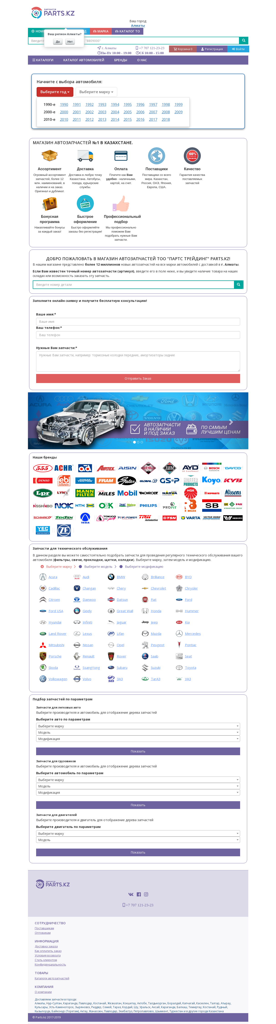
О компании (43, 992)
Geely (87, 611)
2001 (77, 111)
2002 (89, 111)
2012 (89, 119)
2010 (64, 119)
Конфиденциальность (50, 964)
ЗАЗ (120, 679)
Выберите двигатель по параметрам (68, 827)
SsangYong (91, 667)
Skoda (53, 667)
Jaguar (122, 622)
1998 (166, 104)
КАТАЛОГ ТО (127, 31)
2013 (102, 119)
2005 (128, 111)
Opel (120, 645)
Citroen (54, 599)
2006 (140, 111)
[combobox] (138, 726)
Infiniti (87, 622)
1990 (64, 104)
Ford (188, 599)
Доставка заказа (46, 946)
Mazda (156, 633)
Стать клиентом (46, 960)
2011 (77, 119)
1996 (140, 104)
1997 (153, 104)
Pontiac (190, 645)
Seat (188, 656)
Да (58, 41)
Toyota (190, 667)
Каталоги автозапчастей (52, 978)
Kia (187, 622)
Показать (138, 751)
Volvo (87, 679)
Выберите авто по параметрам (63, 719)
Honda (156, 611)
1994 (115, 104)
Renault (88, 656)
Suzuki (155, 667)
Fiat (154, 599)
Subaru (122, 667)
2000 (64, 111)
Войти (238, 49)
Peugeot (157, 645)
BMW (121, 577)
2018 (166, 119)
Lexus (87, 633)
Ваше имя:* (46, 314)
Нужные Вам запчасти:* (56, 348)
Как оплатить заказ (48, 951)
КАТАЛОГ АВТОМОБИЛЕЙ (83, 60)
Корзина (183, 49)
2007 (153, 111)
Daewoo (89, 599)
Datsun (122, 599)
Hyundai (55, 622)
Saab (154, 656)
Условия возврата (48, 955)
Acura (53, 577)
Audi (86, 577)
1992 (89, 104)
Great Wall (125, 611)
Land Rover (58, 633)
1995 (128, 104)
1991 (77, 104)
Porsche (55, 656)
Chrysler (191, 588)
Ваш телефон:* (49, 327)
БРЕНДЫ (120, 60)
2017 (153, 119)
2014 (115, 119)
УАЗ (188, 679)
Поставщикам (44, 928)
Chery (121, 588)
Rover (121, 656)
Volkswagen (58, 679)
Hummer (192, 611)
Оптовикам (43, 933)
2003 (102, 111)
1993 (102, 104)
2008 (166, 111)
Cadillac (54, 588)
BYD (188, 577)
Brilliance (157, 577)
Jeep (154, 622)
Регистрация (212, 49)
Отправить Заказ (138, 378)
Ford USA (56, 611)
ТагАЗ (155, 679)
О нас (142, 60)
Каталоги (42, 60)
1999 (178, 104)
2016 (140, 119)
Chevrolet (158, 588)
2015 (128, 119)
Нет (70, 41)
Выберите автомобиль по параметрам (69, 773)
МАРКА (100, 31)
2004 (115, 111)
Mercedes (193, 633)
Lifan (120, 633)
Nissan (88, 645)
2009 (178, 111)
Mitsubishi (56, 645)
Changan (89, 588)
